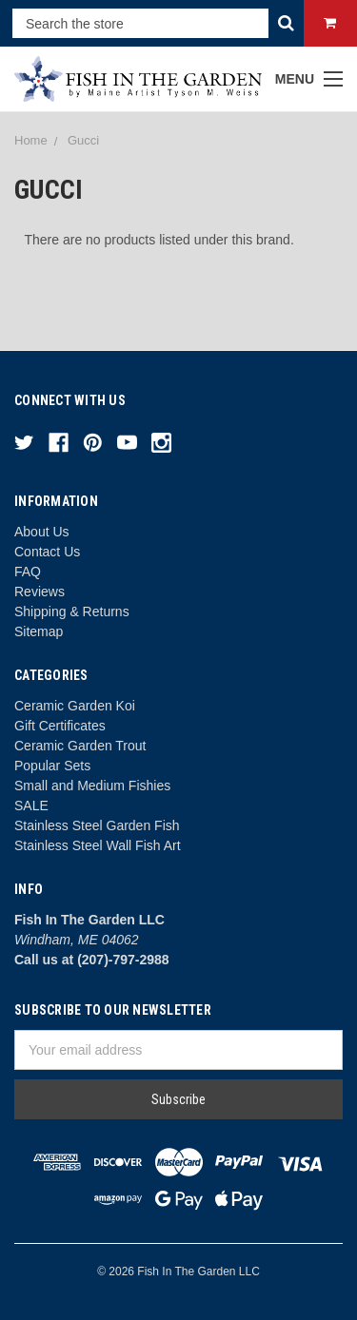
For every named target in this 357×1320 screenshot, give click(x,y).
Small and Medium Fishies (92, 785)
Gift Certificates (60, 725)
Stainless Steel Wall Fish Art (97, 845)
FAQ (27, 571)
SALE (31, 805)
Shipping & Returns (71, 611)
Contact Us (47, 551)
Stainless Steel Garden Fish (97, 825)
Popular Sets (52, 765)
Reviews (39, 591)
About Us (41, 531)
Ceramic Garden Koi (74, 705)
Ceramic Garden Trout (80, 745)
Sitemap (38, 631)
